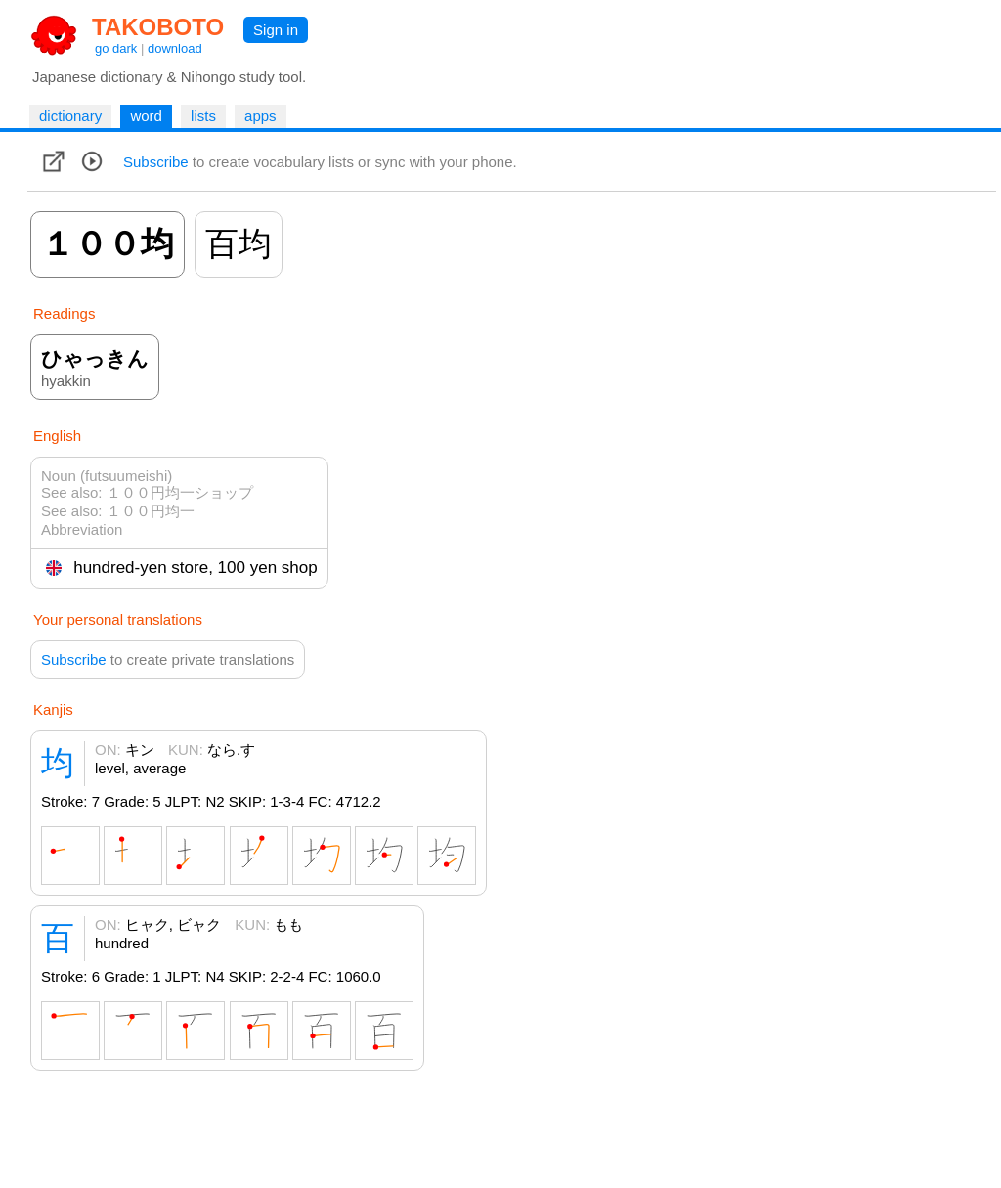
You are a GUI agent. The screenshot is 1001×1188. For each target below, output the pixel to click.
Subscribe (156, 162)
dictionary (70, 116)
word (146, 116)
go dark (116, 48)
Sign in (275, 30)
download (175, 48)
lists (203, 116)
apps (260, 116)
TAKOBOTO (158, 27)
